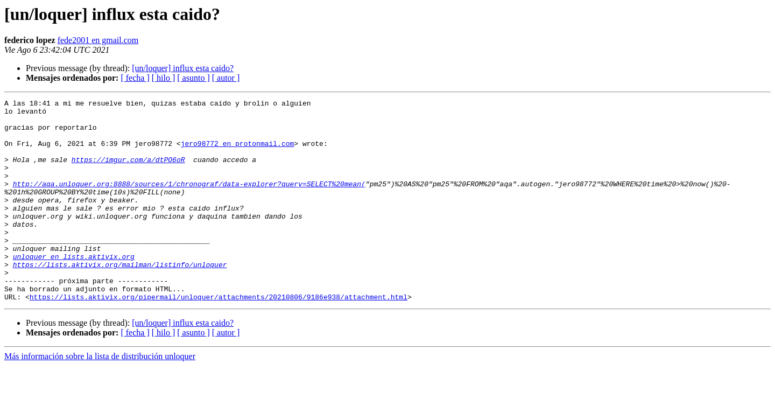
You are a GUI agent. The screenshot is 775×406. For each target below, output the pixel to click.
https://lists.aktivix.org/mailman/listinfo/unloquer (120, 298)
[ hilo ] (163, 77)
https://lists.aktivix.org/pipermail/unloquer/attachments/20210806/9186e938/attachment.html (218, 337)
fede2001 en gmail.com (98, 40)
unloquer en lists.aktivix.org (74, 288)
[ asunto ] (193, 77)
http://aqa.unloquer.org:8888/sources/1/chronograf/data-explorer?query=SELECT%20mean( (189, 201)
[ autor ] (226, 77)
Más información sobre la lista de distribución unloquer (99, 396)
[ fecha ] (135, 77)
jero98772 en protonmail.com (237, 153)
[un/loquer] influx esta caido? (183, 68)
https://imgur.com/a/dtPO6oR (128, 172)
